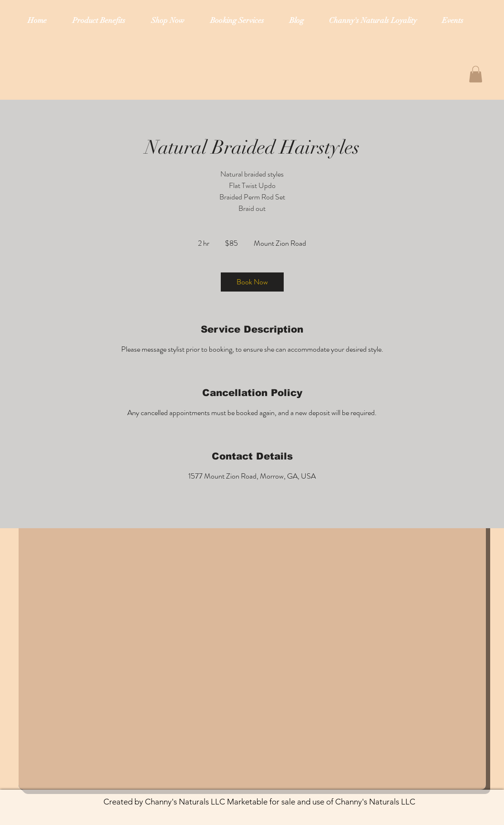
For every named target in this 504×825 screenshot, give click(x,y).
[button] (476, 74)
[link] (252, 282)
